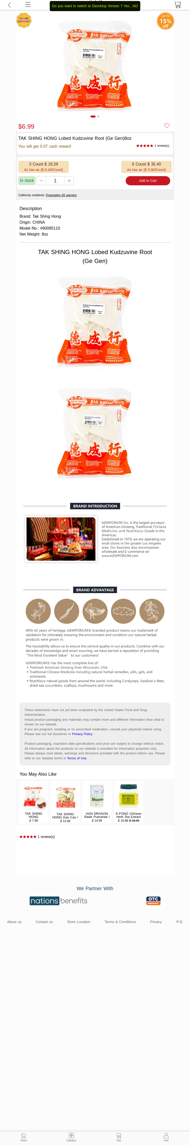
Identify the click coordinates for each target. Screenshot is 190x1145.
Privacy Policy (82, 734)
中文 (179, 922)
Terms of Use (77, 758)
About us (14, 922)
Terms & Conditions (120, 922)
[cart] (177, 5)
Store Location (78, 922)
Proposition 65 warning (61, 195)
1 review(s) (161, 145)
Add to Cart (148, 181)
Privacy (156, 922)
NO (135, 6)
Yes (126, 6)
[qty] (55, 180)
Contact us (44, 922)
